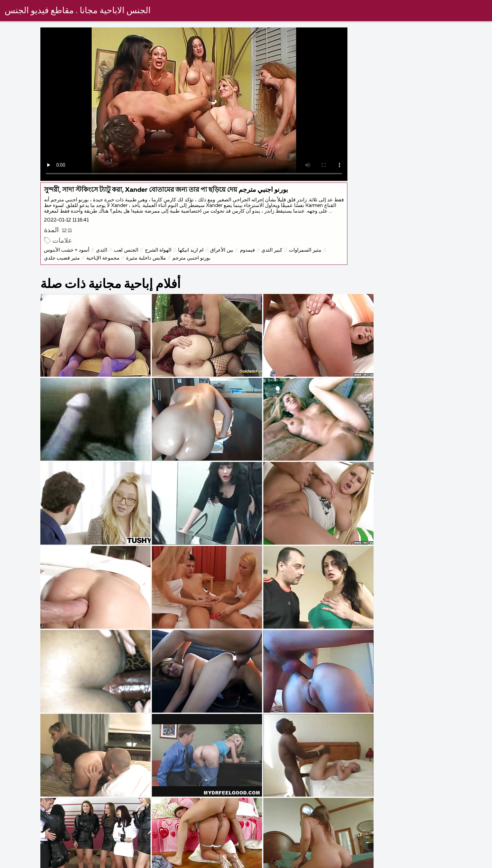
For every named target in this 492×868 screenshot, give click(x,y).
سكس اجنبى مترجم (78, 862)
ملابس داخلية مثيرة (150, 268)
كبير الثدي (275, 260)
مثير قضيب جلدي (66, 268)
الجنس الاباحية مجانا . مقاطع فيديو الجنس (78, 11)
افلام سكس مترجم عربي (333, 862)
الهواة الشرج (162, 260)
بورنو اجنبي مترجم (195, 268)
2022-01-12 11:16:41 (70, 229)
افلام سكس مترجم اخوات (260, 862)
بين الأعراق (225, 260)
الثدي (105, 260)
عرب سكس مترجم (399, 862)
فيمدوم (251, 260)
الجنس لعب (130, 260)
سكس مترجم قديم (194, 862)
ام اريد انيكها (194, 260)
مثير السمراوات (309, 260)
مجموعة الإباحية (106, 268)
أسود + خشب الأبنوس (70, 260)
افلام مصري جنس (458, 862)
